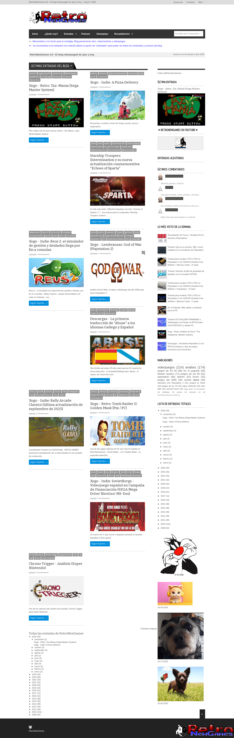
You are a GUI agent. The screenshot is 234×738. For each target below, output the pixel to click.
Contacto (190, 2)
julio (36, 656)
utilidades (166, 392)
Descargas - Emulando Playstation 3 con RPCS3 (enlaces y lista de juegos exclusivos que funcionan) (186, 346)
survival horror (172, 389)
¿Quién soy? (51, 34)
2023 (34, 677)
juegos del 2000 (111, 236)
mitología (129, 236)
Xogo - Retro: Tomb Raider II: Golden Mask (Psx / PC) (113, 406)
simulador (71, 236)
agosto (37, 653)
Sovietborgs (125, 475)
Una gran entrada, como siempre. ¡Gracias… (181, 195)
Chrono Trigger (51, 555)
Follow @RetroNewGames (169, 73)
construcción (56, 232)
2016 (34, 696)
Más (200, 2)
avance (100, 472)
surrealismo (102, 77)
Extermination (96, 147)
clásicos (57, 392)
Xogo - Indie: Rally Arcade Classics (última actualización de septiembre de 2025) (56, 404)
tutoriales (162, 383)
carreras (49, 392)
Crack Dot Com (103, 310)
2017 (34, 693)
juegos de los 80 (190, 373)
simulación (201, 389)
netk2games (74, 392)
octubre (38, 647)
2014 (34, 701)
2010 (34, 712)
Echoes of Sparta (134, 143)
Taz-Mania (67, 77)
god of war (128, 232)
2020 (34, 685)
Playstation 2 (96, 239)
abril (36, 664)
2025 (34, 637)
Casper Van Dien (119, 143)
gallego (132, 310)
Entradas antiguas (149, 629)
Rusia (111, 475)
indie (141, 73)
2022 (34, 680)
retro (43, 77)
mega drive (188, 389)
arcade (41, 392)
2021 (34, 682)
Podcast (85, 34)
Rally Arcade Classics (43, 395)
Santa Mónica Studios (116, 239)
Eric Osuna (133, 73)
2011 (34, 709)
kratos (121, 236)
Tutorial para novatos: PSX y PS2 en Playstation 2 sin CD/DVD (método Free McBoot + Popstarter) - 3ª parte (185, 286)
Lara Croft (109, 395)
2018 (34, 690)
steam (62, 395)
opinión (181, 376)
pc (115, 395)
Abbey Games (35, 232)
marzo (37, 666)
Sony (127, 239)
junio (36, 658)
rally (31, 395)
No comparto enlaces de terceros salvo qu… (180, 206)
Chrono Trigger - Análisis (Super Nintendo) (55, 566)
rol (80, 555)
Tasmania (57, 77)
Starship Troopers (129, 150)
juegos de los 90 (44, 73)
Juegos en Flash (197, 383)
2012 (34, 707)
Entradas (68, 34)
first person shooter (111, 147)
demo (107, 472)
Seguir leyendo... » (38, 140)
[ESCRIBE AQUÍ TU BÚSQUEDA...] (188, 33)
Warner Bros (34, 80)
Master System (71, 73)
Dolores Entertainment (117, 73)
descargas (115, 310)
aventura (103, 73)
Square (37, 558)
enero (37, 672)
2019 (34, 688)
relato (175, 395)
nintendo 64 (195, 392)
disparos (115, 472)
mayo (37, 661)
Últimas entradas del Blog (50, 66)
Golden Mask (135, 392)
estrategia (67, 232)
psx (131, 395)
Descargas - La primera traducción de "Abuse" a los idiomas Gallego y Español (112, 323)
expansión (124, 392)
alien (100, 143)
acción (93, 143)
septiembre (39, 650)
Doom (196, 376)
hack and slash (97, 236)
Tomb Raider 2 (96, 398)
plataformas (34, 77)
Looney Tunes (58, 73)
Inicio (35, 34)
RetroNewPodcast (164, 395)
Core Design (113, 392)
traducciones (110, 313)
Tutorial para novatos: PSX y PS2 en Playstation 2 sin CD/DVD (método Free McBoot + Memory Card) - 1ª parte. (185, 298)
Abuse (93, 310)
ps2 (104, 239)
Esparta (119, 232)
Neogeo (137, 472)
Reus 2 (62, 236)
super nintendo (48, 558)
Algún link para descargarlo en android (178, 217)
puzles (179, 392)
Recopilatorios (122, 34)
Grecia (136, 232)
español (124, 310)
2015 (34, 699)
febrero (37, 669)
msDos (129, 472)
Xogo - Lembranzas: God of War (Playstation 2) (116, 246)
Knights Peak (127, 147)
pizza (93, 77)
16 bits (32, 555)
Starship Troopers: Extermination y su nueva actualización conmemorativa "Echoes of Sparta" (115, 162)
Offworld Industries (98, 150)
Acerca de (178, 2)
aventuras (110, 232)
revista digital (191, 379)
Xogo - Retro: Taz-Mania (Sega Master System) (54, 87)
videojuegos (135, 239)
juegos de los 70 (169, 386)
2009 (34, 715)
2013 (34, 704)
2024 (34, 674)
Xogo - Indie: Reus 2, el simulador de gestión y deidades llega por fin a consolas (56, 245)
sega (49, 77)
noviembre (39, 639)
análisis (33, 73)
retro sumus (102, 475)
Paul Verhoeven (114, 150)
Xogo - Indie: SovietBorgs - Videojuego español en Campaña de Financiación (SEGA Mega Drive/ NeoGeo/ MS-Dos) (117, 487)
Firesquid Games (36, 236)
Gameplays (102, 34)
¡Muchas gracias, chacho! (172, 183)
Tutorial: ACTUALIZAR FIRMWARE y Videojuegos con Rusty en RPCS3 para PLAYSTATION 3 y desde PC (185, 322)
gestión (48, 236)
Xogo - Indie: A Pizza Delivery (114, 82)
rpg (31, 558)
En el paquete (192, 370)
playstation (163, 376)
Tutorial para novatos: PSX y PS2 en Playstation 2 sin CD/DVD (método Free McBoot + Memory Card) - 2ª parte (185, 262)
